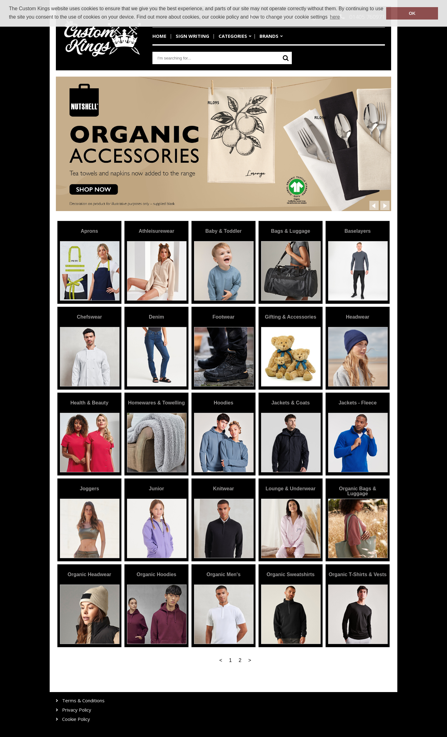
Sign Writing (192, 36)
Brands (269, 36)
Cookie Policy (76, 719)
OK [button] (412, 13)
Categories (233, 36)
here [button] (335, 17)
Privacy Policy (76, 710)
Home (159, 36)
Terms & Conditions (83, 700)
